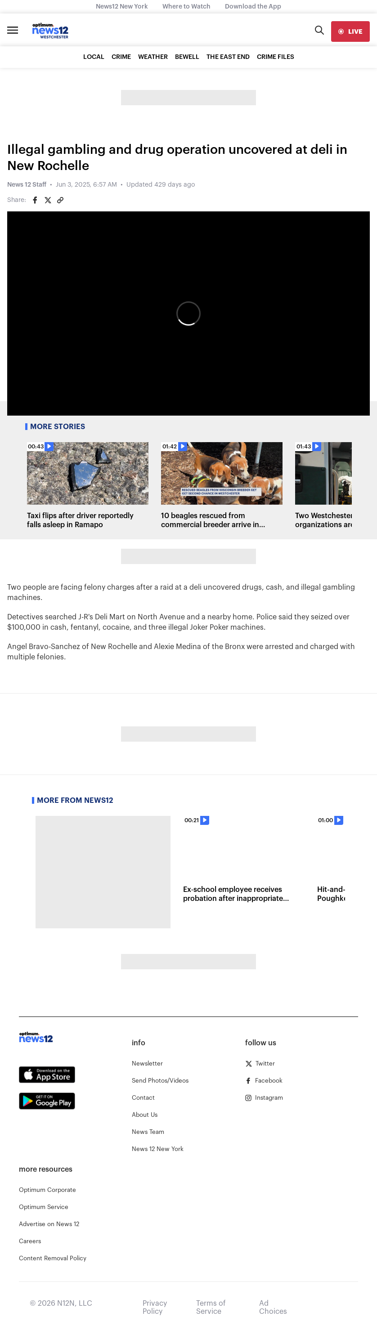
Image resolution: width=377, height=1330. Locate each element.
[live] (350, 31)
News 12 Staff (26, 185)
